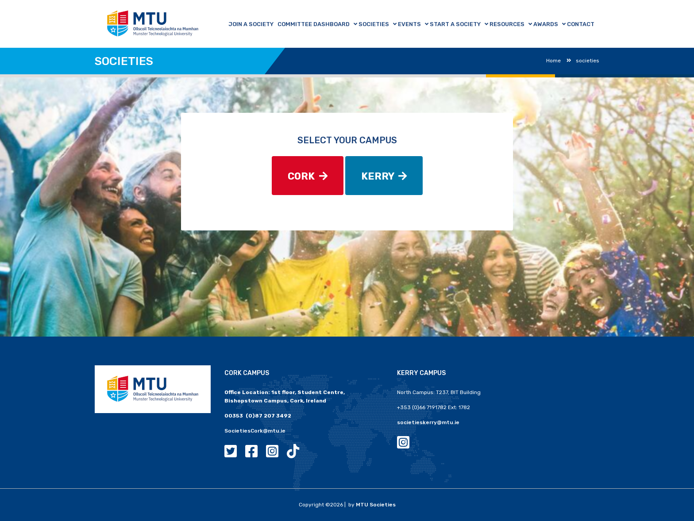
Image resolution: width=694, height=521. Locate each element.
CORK (308, 176)
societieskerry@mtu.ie (428, 422)
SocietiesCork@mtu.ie (254, 431)
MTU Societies (376, 505)
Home (553, 60)
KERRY (384, 176)
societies (583, 60)
